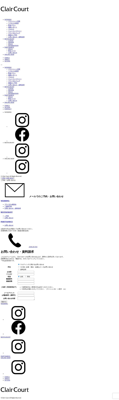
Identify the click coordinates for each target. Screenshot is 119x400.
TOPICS (7, 58)
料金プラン (12, 25)
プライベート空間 (14, 21)
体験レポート (12, 27)
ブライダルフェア (14, 33)
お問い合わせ (12, 53)
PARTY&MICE (9, 47)
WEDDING (8, 19)
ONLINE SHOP (9, 54)
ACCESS (7, 61)
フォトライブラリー (15, 31)
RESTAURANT (9, 39)
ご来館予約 (8, 206)
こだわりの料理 (13, 23)
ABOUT (7, 59)
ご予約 (6, 216)
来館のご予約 (12, 35)
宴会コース (12, 51)
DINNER (11, 42)
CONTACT (7, 109)
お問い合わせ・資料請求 (16, 37)
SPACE (10, 44)
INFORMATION (13, 45)
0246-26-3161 (19, 247)
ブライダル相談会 (10, 204)
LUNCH (10, 40)
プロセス (11, 29)
